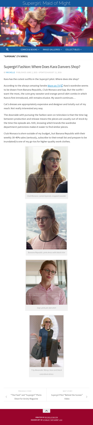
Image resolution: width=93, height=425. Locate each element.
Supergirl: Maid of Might (46, 3)
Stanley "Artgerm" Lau (52, 420)
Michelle (10, 72)
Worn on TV (55, 85)
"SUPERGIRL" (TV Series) (16, 56)
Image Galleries (51, 49)
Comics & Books (29, 49)
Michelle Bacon (51, 417)
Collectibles (72, 49)
